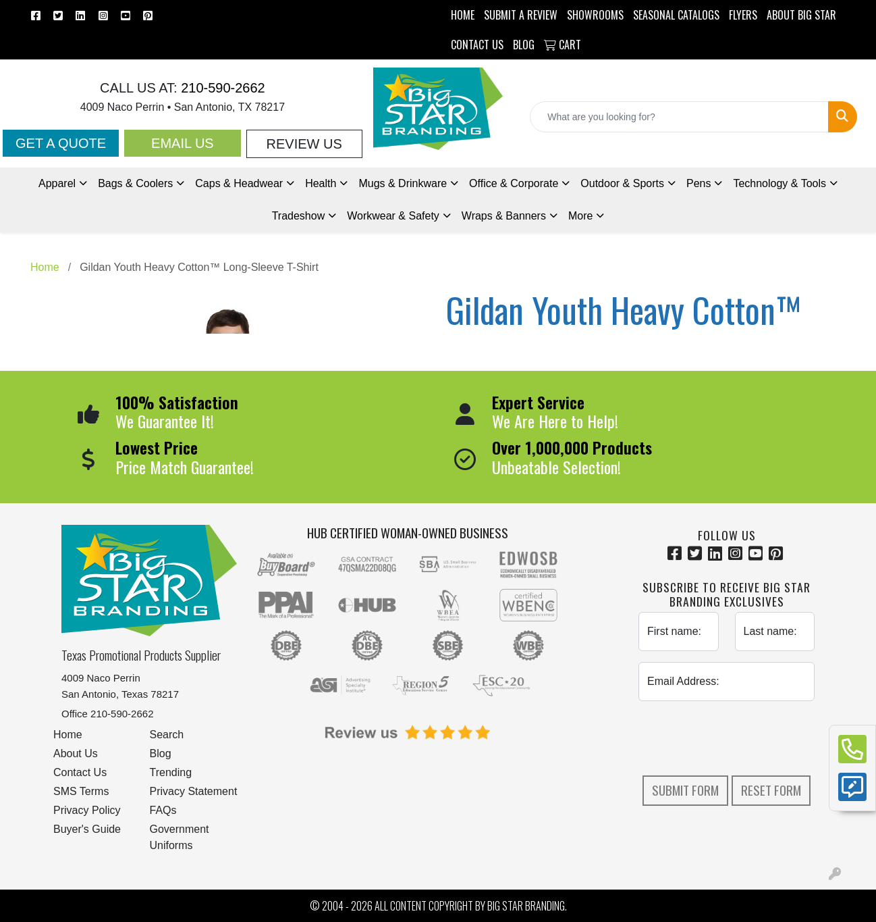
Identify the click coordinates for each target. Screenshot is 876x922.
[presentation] (741, 738)
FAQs (163, 810)
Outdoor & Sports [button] (622, 183)
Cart (562, 44)
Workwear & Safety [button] (393, 216)
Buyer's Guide (87, 829)
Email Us (182, 143)
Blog (160, 753)
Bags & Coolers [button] (135, 183)
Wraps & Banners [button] (504, 216)
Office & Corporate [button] (513, 183)
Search (167, 734)
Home (67, 734)
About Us (75, 753)
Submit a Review (520, 15)
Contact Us (80, 772)
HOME (462, 15)
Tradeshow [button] (298, 216)
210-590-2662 (221, 87)
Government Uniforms (179, 837)
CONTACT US (477, 44)
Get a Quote (61, 143)
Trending (171, 772)
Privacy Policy (87, 810)
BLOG (524, 44)
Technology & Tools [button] (779, 183)
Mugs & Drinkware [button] (402, 183)
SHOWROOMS (595, 15)
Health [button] (320, 183)
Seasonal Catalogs (676, 15)
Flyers (743, 15)
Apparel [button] (57, 183)
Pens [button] (698, 183)
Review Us (304, 143)
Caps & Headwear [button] (239, 183)
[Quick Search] (679, 116)
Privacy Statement (194, 791)
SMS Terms (81, 791)
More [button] (580, 216)
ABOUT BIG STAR (801, 15)
